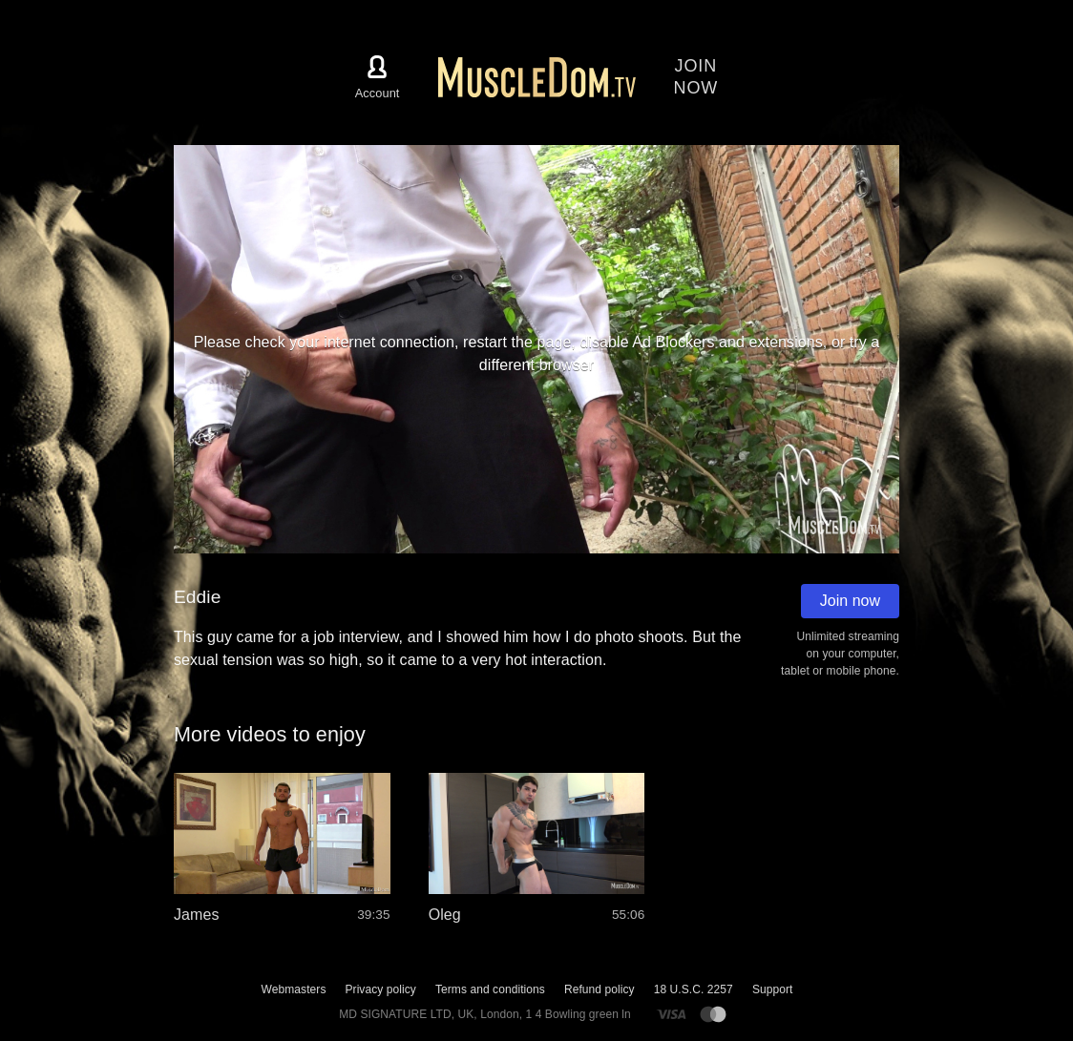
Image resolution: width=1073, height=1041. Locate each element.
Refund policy (599, 989)
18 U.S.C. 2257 (693, 989)
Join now (850, 601)
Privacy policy (380, 989)
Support (772, 989)
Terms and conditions (490, 989)
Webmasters (294, 989)
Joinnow (696, 76)
